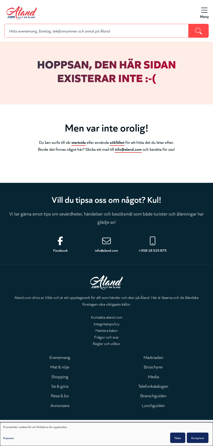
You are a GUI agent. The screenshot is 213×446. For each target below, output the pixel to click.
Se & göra (59, 386)
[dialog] (106, 434)
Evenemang (59, 357)
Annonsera (59, 405)
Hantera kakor (106, 330)
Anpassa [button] (8, 438)
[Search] (199, 31)
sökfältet (117, 142)
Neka (177, 438)
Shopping (59, 376)
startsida (78, 142)
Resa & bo (60, 395)
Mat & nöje (59, 366)
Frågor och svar (106, 337)
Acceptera (197, 438)
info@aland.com (128, 149)
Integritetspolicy (106, 323)
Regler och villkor (106, 343)
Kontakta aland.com (106, 317)
